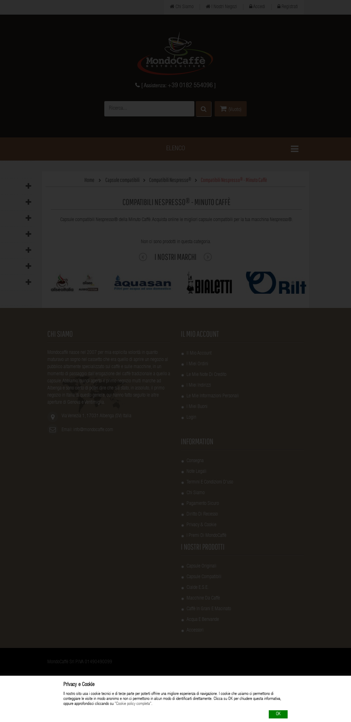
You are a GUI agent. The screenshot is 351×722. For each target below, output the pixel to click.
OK (278, 714)
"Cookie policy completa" (133, 704)
